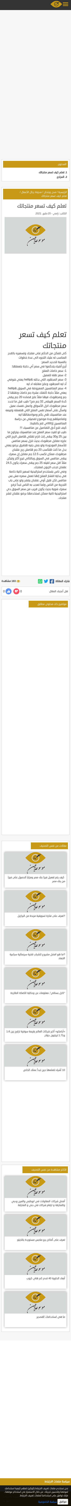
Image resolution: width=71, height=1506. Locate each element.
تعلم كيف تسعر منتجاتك (51, 172)
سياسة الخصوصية (47, 1502)
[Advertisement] (35, 46)
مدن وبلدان (50, 192)
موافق (62, 1501)
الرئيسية (62, 192)
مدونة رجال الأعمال (31, 192)
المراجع (60, 177)
